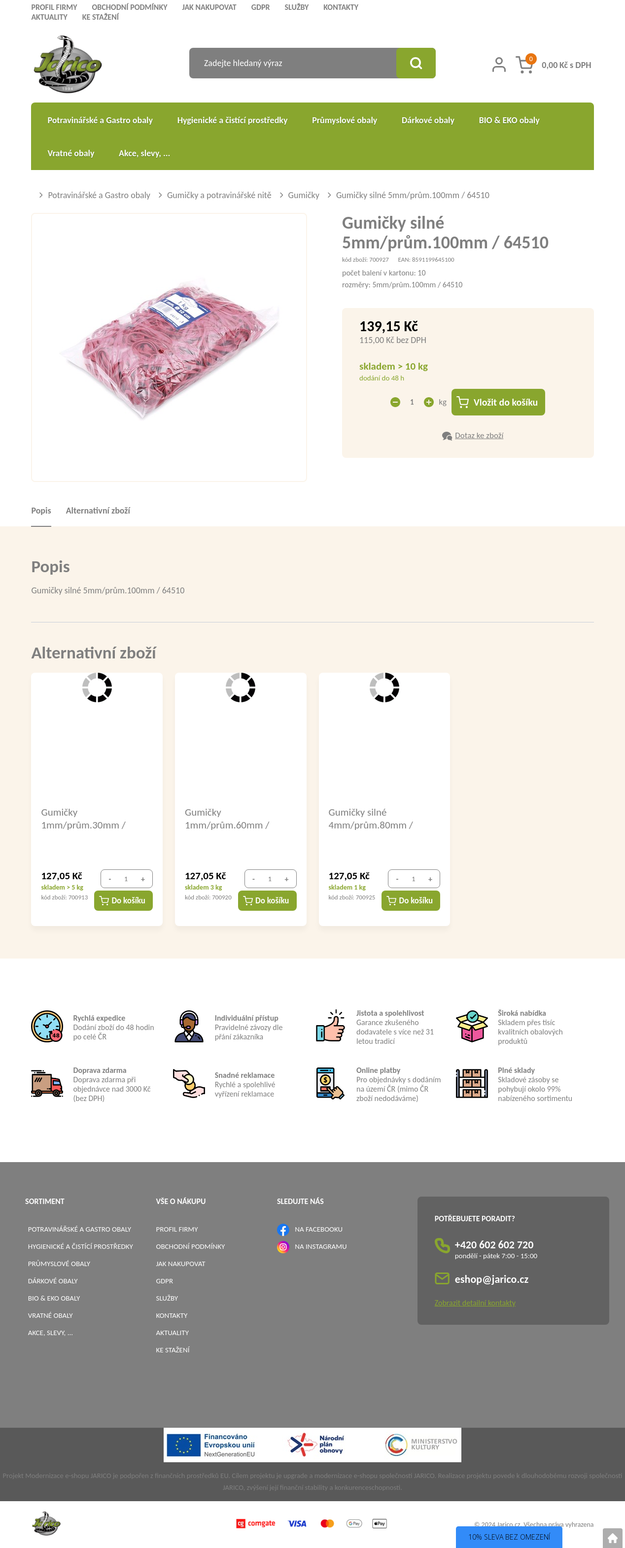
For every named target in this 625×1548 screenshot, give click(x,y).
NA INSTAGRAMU (321, 1246)
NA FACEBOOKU (319, 1229)
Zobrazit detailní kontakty (475, 1302)
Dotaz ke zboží (479, 435)
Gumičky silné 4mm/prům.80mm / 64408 (371, 818)
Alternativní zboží (98, 510)
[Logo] (67, 65)
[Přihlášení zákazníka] (499, 64)
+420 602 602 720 (494, 1244)
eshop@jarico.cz (492, 1279)
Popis (41, 510)
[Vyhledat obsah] (416, 63)
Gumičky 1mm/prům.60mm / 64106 (227, 818)
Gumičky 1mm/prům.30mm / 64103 (83, 818)
